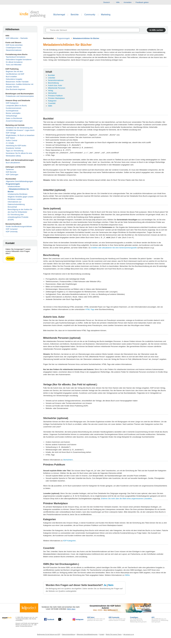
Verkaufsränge (11, 116)
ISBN (50, 106)
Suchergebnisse (12, 111)
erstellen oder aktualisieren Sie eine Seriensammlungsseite (114, 248)
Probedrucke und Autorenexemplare (20, 96)
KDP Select (10, 138)
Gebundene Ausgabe (14, 79)
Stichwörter (52, 93)
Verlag (50, 91)
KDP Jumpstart (12, 229)
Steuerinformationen (14, 50)
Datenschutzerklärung (68, 634)
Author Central (11, 140)
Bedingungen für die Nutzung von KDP (48, 634)
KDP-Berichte (11, 172)
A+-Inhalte (10, 143)
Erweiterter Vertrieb (13, 148)
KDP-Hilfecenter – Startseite (17, 38)
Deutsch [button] (107, 2)
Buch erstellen (11, 77)
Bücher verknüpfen (13, 113)
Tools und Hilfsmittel (13, 65)
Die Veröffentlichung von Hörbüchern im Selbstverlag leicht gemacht (160, 620)
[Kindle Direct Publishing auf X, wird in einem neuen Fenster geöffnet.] (63, 619)
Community (89, 14)
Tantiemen (10, 169)
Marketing (105, 14)
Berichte (75, 14)
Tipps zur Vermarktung (14, 151)
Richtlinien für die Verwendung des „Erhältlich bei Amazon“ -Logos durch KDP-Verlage (20, 130)
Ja (105, 585)
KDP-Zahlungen (12, 175)
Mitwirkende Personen (56, 88)
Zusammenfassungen (14, 121)
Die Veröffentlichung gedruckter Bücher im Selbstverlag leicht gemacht (138, 620)
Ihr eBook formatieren (14, 62)
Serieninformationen (56, 80)
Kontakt (10, 259)
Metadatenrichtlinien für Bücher (86, 38)
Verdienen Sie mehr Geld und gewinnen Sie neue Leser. (96, 619)
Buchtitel (51, 75)
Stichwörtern (68, 460)
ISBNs (127, 575)
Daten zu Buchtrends (14, 118)
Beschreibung (53, 83)
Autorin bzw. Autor (55, 85)
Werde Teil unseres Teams (114, 634)
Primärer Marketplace (56, 98)
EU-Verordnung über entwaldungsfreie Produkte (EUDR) (18, 217)
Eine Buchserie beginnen (15, 89)
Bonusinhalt (12, 207)
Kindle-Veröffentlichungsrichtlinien (19, 226)
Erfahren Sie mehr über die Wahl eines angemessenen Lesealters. (126, 498)
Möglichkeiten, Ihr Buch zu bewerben (20, 135)
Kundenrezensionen (13, 108)
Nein (110, 585)
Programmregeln (13, 184)
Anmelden (128, 2)
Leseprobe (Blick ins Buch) (16, 106)
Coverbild (51, 103)
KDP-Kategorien (12, 103)
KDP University (12, 232)
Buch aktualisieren (13, 163)
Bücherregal (59, 14)
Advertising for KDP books (16, 146)
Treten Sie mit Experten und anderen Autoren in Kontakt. (117, 619)
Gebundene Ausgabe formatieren (19, 60)
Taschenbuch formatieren (15, 57)
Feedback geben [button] (143, 2)
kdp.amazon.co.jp (128, 634)
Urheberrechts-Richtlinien (17, 194)
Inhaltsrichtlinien (14, 186)
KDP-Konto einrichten (14, 45)
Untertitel (51, 78)
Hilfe (117, 2)
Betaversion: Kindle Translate (17, 82)
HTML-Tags (89, 309)
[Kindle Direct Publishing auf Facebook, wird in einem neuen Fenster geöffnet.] (49, 619)
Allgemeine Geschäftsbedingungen (19, 181)
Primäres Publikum (55, 96)
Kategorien (52, 101)
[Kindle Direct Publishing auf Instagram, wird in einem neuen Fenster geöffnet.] (78, 619)
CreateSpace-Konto (13, 48)
